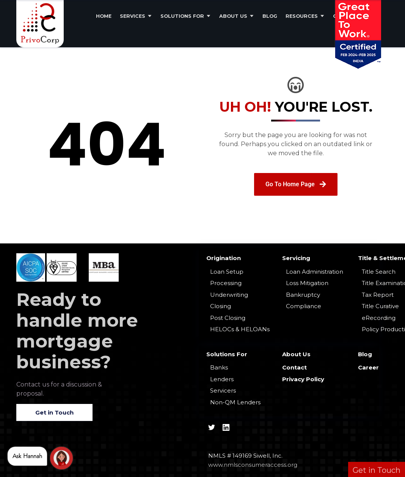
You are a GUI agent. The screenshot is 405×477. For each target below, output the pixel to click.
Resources (302, 16)
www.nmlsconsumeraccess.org (252, 464)
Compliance (303, 306)
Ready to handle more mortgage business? (77, 330)
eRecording (379, 317)
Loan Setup (226, 271)
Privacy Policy (303, 379)
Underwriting (229, 294)
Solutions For (182, 16)
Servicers (223, 390)
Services (132, 16)
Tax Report (378, 294)
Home (103, 16)
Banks (219, 367)
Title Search (379, 271)
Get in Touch (54, 412)
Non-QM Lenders (235, 402)
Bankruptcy (303, 294)
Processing (226, 283)
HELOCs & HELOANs (240, 329)
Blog (269, 16)
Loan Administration (314, 271)
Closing (220, 306)
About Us (233, 16)
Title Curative (380, 306)
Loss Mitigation (307, 283)
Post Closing (227, 317)
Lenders (222, 379)
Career (368, 367)
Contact (294, 367)
